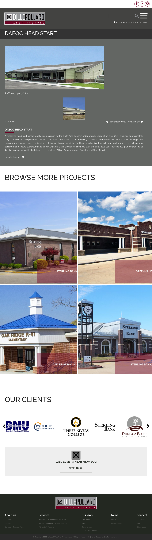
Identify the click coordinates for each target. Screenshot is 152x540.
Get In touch (76, 468)
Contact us (141, 519)
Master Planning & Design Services (53, 523)
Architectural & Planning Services (52, 519)
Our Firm (8, 519)
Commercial (87, 527)
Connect (142, 514)
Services (44, 514)
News (114, 514)
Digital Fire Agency (112, 537)
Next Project (135, 121)
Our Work (88, 514)
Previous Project (116, 121)
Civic (84, 523)
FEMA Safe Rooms (46, 527)
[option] (17, 426)
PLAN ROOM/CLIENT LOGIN (131, 22)
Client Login (141, 527)
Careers (8, 523)
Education (86, 519)
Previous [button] (4, 426)
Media (113, 519)
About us (10, 514)
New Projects (116, 523)
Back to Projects (14, 157)
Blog (138, 523)
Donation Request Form (14, 527)
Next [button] (148, 426)
